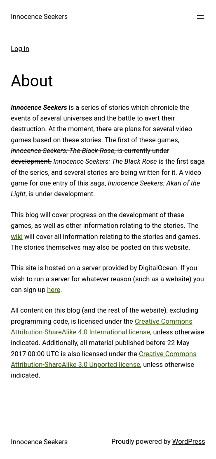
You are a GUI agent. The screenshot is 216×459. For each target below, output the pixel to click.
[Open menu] (200, 17)
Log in (20, 49)
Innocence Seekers (39, 17)
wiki (17, 237)
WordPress (188, 441)
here (53, 290)
